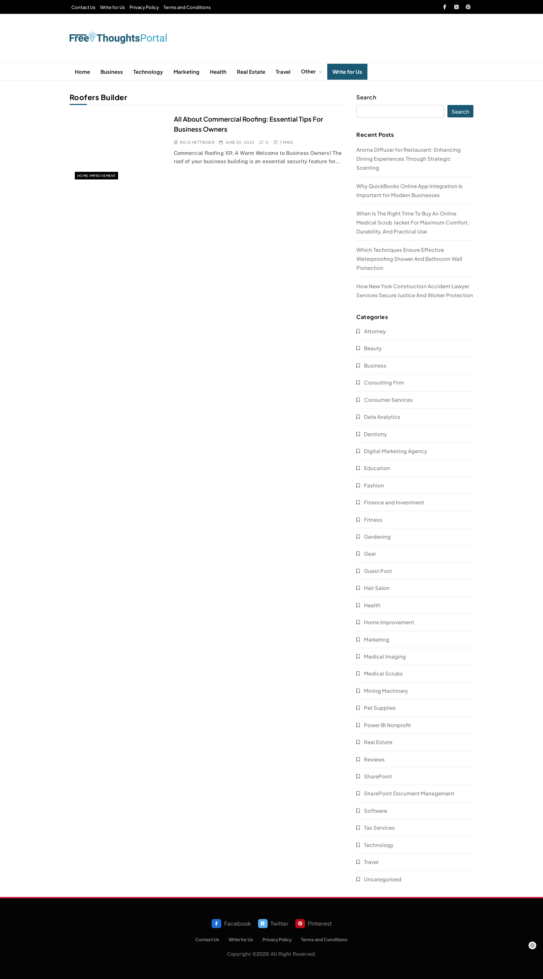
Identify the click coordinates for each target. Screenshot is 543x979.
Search (366, 97)
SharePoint (378, 776)
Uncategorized (382, 879)
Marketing (186, 71)
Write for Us (112, 7)
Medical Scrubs (383, 673)
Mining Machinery (386, 690)
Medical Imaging (385, 656)
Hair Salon (377, 587)
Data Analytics (382, 416)
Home (82, 71)
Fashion (374, 485)
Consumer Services (388, 399)
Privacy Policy (144, 7)
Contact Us (83, 7)
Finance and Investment (394, 502)
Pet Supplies (380, 707)
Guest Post (378, 570)
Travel (283, 71)
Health (218, 71)
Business (111, 71)
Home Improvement (96, 176)
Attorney (375, 331)
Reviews (374, 759)
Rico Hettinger (197, 142)
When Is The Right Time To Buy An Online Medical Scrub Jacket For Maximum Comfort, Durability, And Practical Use (412, 222)
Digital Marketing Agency (395, 451)
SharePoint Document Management (409, 793)
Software (375, 810)
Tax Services (379, 827)
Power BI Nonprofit (387, 725)
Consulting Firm (384, 382)
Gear (370, 553)
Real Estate (251, 71)
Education (377, 468)
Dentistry (375, 434)
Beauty (373, 348)
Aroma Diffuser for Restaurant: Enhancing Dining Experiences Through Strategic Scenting (408, 158)
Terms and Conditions (187, 7)
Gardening (377, 536)
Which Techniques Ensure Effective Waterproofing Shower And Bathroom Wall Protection (409, 258)
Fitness (373, 519)
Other (308, 71)
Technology (148, 71)
